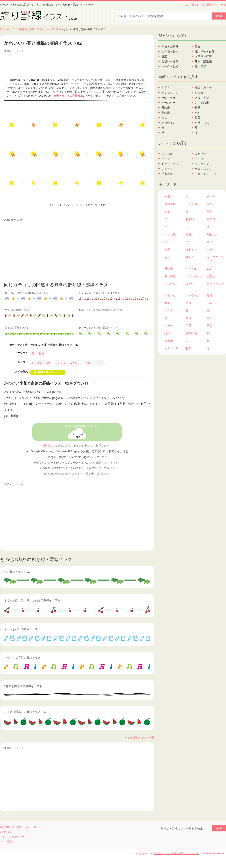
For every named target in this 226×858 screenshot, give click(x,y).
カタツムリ (171, 348)
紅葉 (197, 117)
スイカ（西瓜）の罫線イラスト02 (25, 711)
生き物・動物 (169, 51)
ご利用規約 (192, 4)
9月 (188, 226)
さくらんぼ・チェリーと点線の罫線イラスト (32, 600)
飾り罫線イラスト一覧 (214, 4)
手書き (168, 196)
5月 (188, 241)
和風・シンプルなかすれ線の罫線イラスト (102, 309)
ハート (211, 249)
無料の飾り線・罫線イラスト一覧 (18, 827)
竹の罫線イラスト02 (17, 571)
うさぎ (168, 310)
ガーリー (200, 159)
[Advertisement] (77, 63)
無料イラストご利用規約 (68, 95)
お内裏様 (170, 204)
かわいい (75, 362)
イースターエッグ (215, 259)
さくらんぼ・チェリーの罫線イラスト (99, 292)
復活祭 (190, 283)
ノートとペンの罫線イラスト (22, 629)
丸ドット (191, 249)
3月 (166, 241)
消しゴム (212, 234)
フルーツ (170, 283)
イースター (168, 102)
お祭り (190, 348)
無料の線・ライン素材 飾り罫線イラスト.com (24, 29)
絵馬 (188, 302)
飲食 (197, 46)
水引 (210, 318)
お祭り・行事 (203, 56)
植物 (58, 29)
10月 (167, 249)
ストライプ (202, 163)
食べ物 (211, 196)
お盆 (164, 117)
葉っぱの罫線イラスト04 (18, 327)
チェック (167, 168)
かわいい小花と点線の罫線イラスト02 (77, 426)
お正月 (165, 87)
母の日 (165, 107)
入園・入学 (202, 97)
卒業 (188, 325)
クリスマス (202, 122)
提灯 (167, 333)
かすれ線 (170, 234)
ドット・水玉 (169, 163)
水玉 (210, 226)
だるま (211, 276)
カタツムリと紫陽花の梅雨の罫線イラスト (28, 292)
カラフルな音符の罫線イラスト (23, 657)
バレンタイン (169, 92)
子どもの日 (193, 204)
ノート (168, 325)
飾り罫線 (170, 276)
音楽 (164, 56)
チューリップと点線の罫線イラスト (98, 327)
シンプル (60, 362)
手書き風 (167, 173)
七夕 (197, 112)
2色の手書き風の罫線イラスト (23, 686)
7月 (166, 226)
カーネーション (215, 285)
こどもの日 (202, 102)
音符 (188, 318)
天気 (210, 325)
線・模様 (200, 66)
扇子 (167, 257)
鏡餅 (188, 234)
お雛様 (190, 219)
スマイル (191, 268)
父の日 (165, 112)
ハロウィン (168, 122)
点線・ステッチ (94, 362)
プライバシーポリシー (12, 836)
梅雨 (197, 107)
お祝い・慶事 (169, 61)
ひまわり (170, 295)
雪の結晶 (191, 333)
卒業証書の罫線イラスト (18, 309)
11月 (210, 268)
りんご (190, 257)
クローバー (214, 302)
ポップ (165, 159)
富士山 (168, 340)
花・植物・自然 (41, 362)
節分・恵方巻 (203, 87)
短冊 (210, 241)
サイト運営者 (7, 841)
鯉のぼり (212, 219)
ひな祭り (200, 92)
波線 (210, 295)
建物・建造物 (203, 61)
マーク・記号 (169, 66)
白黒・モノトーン (206, 173)
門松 (210, 211)
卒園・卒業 (168, 97)
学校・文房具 (169, 46)
